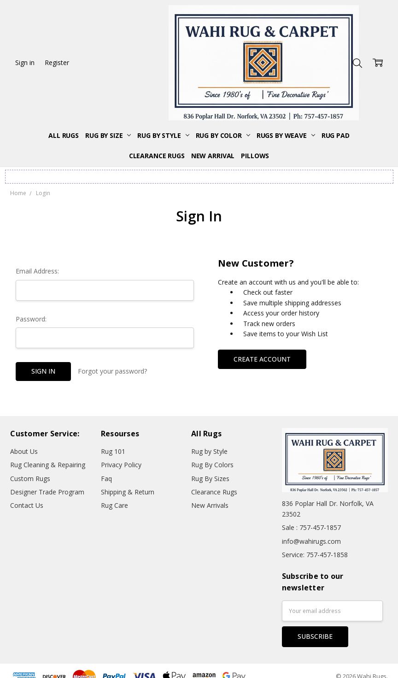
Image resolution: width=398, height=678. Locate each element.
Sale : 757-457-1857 (311, 527)
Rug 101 (113, 451)
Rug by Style (209, 451)
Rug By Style (163, 135)
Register (57, 62)
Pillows (255, 155)
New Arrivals (209, 505)
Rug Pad (336, 135)
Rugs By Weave (286, 135)
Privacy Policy (121, 464)
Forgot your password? (112, 371)
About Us (24, 451)
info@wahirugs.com (311, 541)
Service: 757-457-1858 (315, 554)
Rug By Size (108, 135)
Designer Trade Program (47, 492)
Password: (31, 319)
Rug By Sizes (210, 478)
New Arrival (212, 155)
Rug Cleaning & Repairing (47, 464)
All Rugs (63, 135)
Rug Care (114, 505)
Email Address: (37, 271)
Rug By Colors (212, 464)
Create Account (262, 359)
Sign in (25, 62)
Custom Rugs (30, 478)
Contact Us (26, 505)
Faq (106, 478)
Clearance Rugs (157, 155)
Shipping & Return (127, 492)
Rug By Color (223, 135)
